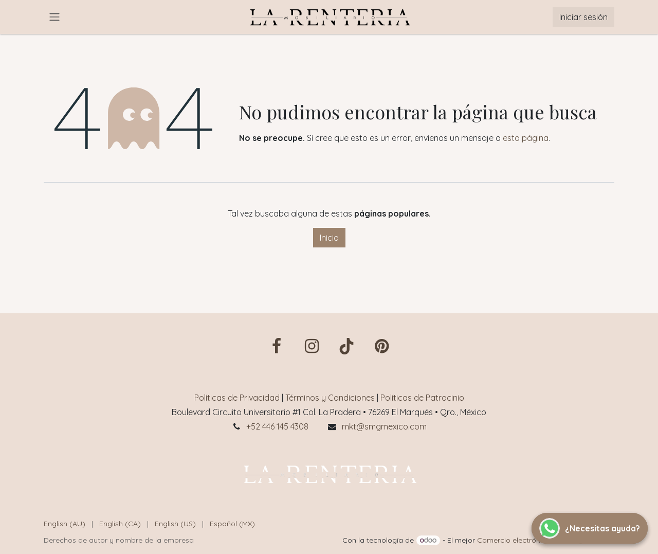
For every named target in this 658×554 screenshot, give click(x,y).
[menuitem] (64, 524)
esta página (526, 138)
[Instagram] (311, 346)
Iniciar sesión (583, 17)
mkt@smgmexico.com (384, 426)
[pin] (381, 346)
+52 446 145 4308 (277, 426)
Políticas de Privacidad (237, 397)
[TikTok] (346, 346)
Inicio (329, 238)
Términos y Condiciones (330, 397)
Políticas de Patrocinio (422, 397)
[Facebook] (276, 346)
